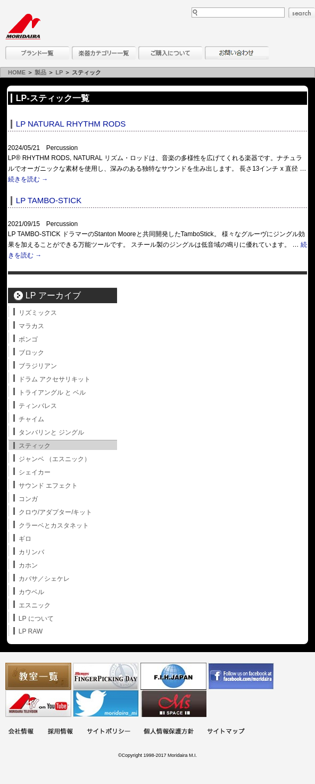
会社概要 (20, 732)
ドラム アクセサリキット (54, 379)
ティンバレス (38, 406)
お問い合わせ (237, 53)
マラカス (31, 326)
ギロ (25, 539)
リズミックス (38, 312)
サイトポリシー (108, 732)
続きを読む (28, 179)
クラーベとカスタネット (54, 525)
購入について (170, 53)
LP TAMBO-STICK (48, 200)
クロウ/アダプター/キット (56, 512)
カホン (28, 565)
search (301, 12)
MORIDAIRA (22, 26)
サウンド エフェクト (48, 485)
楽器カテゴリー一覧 (104, 53)
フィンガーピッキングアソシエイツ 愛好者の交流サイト (106, 676)
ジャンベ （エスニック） (54, 459)
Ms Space (173, 703)
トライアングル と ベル (52, 392)
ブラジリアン (38, 366)
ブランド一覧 (37, 53)
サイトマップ (225, 732)
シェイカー (35, 472)
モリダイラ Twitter (106, 703)
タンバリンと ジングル (51, 432)
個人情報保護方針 (168, 732)
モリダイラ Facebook (241, 676)
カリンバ (31, 552)
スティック (35, 445)
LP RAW (31, 631)
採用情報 (60, 732)
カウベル (31, 592)
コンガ (28, 499)
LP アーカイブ (53, 295)
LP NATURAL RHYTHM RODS (71, 123)
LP (59, 72)
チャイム (31, 419)
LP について (36, 618)
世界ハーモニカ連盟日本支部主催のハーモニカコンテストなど (173, 676)
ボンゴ (28, 339)
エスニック (35, 605)
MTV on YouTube (38, 703)
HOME (17, 72)
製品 (40, 72)
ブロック (31, 352)
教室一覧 (38, 676)
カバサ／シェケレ (44, 578)
